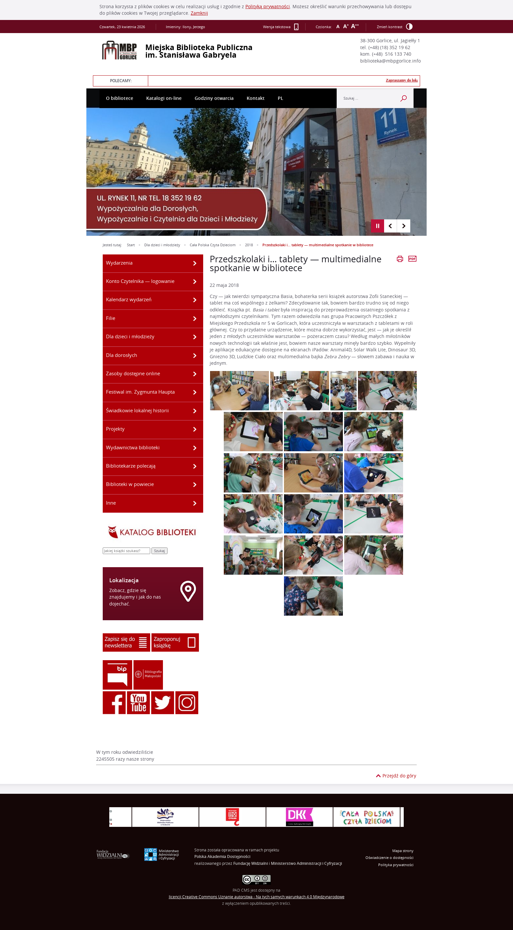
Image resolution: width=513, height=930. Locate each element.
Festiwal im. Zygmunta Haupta (140, 391)
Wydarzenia (119, 262)
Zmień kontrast (395, 26)
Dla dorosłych (121, 355)
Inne (111, 502)
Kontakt (256, 98)
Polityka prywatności (396, 865)
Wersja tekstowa (281, 26)
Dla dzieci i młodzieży (162, 245)
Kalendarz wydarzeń (128, 299)
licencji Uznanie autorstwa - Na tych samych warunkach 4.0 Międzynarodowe (257, 897)
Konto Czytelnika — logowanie (140, 281)
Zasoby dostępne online (133, 373)
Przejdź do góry (399, 776)
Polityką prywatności (267, 6)
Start (131, 245)
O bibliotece (119, 98)
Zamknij (199, 13)
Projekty (115, 428)
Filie (110, 318)
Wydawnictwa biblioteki (133, 447)
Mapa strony (403, 850)
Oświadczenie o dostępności (389, 857)
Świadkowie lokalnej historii (137, 410)
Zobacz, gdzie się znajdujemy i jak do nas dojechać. (135, 597)
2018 (249, 245)
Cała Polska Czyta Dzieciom (213, 245)
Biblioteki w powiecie (130, 484)
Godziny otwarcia (214, 98)
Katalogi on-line (164, 98)
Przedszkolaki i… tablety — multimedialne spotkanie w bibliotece (317, 245)
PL (280, 98)
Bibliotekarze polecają (130, 465)
